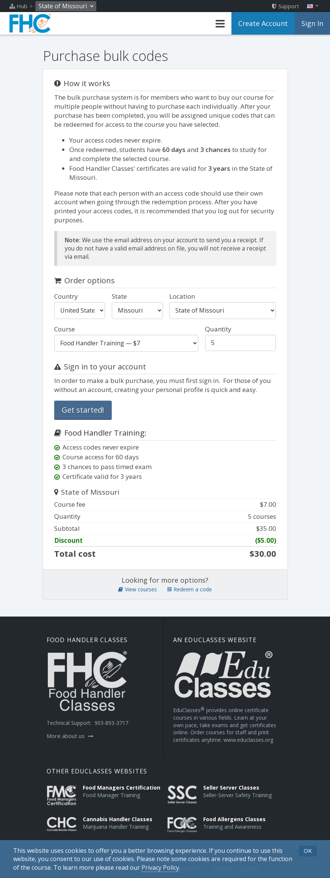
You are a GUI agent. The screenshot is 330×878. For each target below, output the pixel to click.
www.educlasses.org (248, 739)
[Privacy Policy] (160, 867)
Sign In (312, 23)
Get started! (83, 410)
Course (64, 329)
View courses (137, 589)
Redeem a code (189, 589)
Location (182, 296)
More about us (70, 736)
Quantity (218, 329)
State (119, 296)
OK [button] (308, 850)
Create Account (263, 23)
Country (66, 296)
